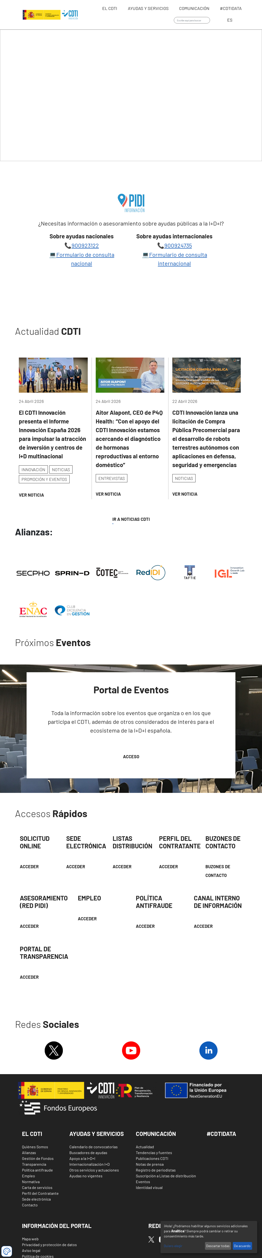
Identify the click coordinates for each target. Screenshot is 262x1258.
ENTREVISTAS (111, 478)
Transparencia (34, 1164)
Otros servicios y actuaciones (94, 1170)
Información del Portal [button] (57, 1225)
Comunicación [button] (156, 1133)
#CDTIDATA (221, 1133)
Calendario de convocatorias (93, 1146)
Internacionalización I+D (89, 1164)
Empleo (28, 1175)
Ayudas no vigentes (85, 1175)
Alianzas (29, 1152)
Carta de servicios (37, 1187)
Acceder (29, 866)
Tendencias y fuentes (154, 1152)
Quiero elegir (173, 1246)
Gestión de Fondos (38, 1158)
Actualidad (145, 1146)
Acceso (131, 756)
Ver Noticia (31, 495)
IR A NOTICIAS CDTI (131, 519)
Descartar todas (218, 1246)
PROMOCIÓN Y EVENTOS (44, 479)
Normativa (31, 1181)
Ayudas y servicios (149, 8)
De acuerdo (242, 1246)
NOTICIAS (61, 469)
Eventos (143, 1181)
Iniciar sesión (217, 20)
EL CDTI (110, 8)
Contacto (30, 1205)
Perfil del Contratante (40, 1193)
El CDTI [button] (32, 1133)
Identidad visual (149, 1187)
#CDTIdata (231, 8)
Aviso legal (31, 1250)
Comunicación (194, 8)
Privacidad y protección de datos (49, 1244)
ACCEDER (168, 866)
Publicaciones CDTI (152, 1158)
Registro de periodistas (156, 1170)
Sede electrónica (36, 1199)
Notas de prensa (150, 1164)
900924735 (178, 245)
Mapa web (30, 1238)
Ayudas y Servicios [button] (96, 1133)
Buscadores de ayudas (88, 1152)
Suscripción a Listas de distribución (166, 1175)
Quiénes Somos (35, 1146)
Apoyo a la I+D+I (82, 1158)
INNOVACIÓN (33, 469)
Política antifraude (37, 1170)
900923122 (85, 245)
